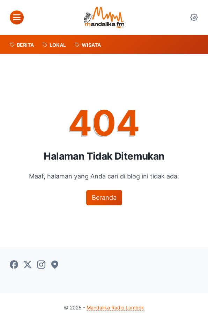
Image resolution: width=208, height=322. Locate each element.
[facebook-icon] (14, 265)
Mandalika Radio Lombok (115, 307)
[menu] (17, 17)
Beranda (104, 197)
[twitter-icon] (27, 265)
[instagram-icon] (41, 265)
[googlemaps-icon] (55, 265)
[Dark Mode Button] (194, 17)
